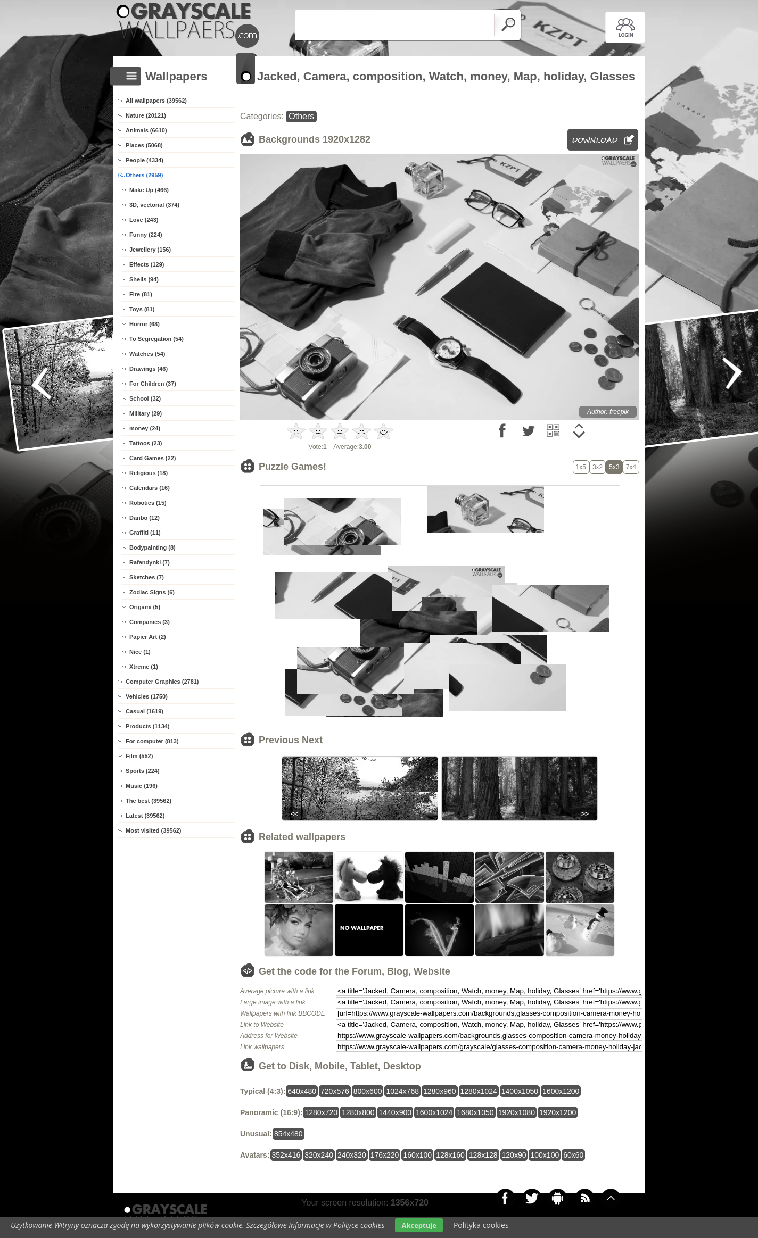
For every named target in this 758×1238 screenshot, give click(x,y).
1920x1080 (516, 1112)
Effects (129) (146, 264)
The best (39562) (148, 800)
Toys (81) (141, 309)
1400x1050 (519, 1091)
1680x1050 (475, 1112)
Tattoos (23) (145, 443)
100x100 (544, 1155)
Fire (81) (140, 294)
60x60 (573, 1155)
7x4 (631, 467)
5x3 (614, 467)
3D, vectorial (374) (154, 205)
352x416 (286, 1155)
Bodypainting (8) (152, 547)
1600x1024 (434, 1112)
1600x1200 (560, 1091)
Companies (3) (149, 622)
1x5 (581, 467)
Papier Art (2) (147, 637)
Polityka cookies (481, 1225)
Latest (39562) (145, 815)
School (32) (145, 398)
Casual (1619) (144, 711)
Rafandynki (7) (149, 562)
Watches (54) (147, 354)
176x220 (384, 1155)
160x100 (417, 1155)
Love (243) (143, 220)
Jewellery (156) (150, 249)
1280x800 (358, 1112)
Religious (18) (148, 473)
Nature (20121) (146, 115)
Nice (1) (140, 652)
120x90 (514, 1155)
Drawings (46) (148, 368)
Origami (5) (144, 607)
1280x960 (439, 1091)
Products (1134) (148, 726)
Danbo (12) (144, 517)
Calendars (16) (149, 488)
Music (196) (142, 786)
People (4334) (144, 160)
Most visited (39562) (154, 830)
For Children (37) (152, 383)
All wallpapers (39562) (156, 100)
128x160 (450, 1155)
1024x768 (402, 1091)
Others (301, 116)
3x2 (597, 467)
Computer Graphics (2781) (162, 681)
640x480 (301, 1091)
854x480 (288, 1133)
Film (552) (139, 756)
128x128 (483, 1155)
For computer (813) (152, 741)
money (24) (144, 428)
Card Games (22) (152, 458)
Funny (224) (145, 234)
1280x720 (320, 1112)
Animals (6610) (146, 130)
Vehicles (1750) (147, 696)
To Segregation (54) (156, 339)
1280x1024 (478, 1091)
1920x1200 (557, 1112)
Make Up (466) (149, 190)
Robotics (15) (148, 503)
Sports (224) (143, 771)
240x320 (351, 1155)
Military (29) (145, 413)
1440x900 (395, 1112)
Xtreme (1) (143, 666)
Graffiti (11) (145, 532)
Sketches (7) (146, 577)
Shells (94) (144, 279)
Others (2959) (144, 175)
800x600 (367, 1091)
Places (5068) (144, 145)
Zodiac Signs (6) (152, 592)
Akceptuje (418, 1225)
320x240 (318, 1155)
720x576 (334, 1091)
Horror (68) (144, 324)
